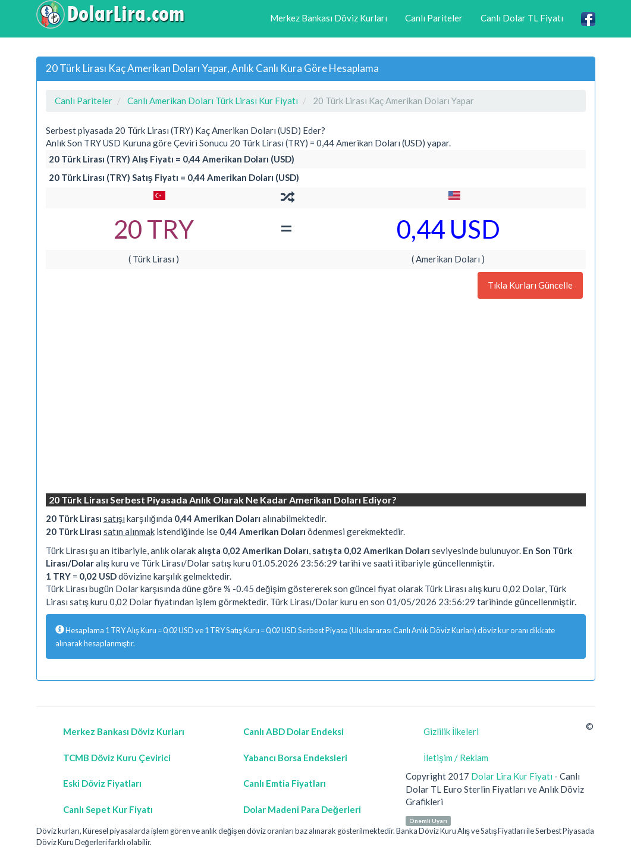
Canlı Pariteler (434, 17)
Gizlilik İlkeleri (451, 731)
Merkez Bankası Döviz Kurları (328, 17)
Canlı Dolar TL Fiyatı (522, 17)
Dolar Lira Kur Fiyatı (511, 776)
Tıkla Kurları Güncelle (530, 285)
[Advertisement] (316, 397)
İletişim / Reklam (455, 757)
